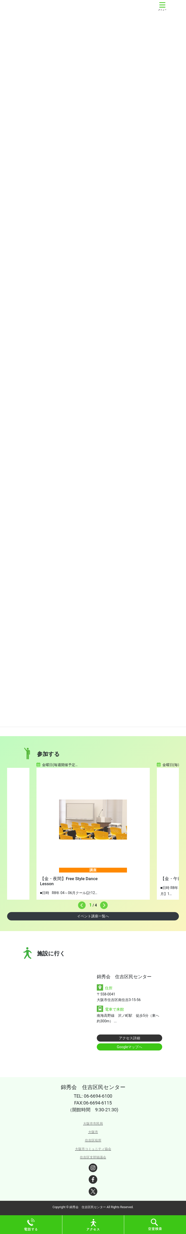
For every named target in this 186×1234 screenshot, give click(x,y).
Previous (80, 903)
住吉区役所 (93, 1140)
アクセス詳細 (129, 1038)
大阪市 (93, 1132)
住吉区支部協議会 (93, 1157)
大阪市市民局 (93, 1124)
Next (102, 903)
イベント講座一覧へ (93, 916)
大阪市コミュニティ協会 (93, 1149)
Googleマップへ (129, 1047)
